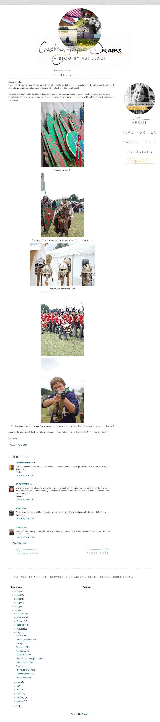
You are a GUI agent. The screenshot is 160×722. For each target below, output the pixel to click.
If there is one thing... (25, 662)
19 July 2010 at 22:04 (25, 537)
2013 (16, 599)
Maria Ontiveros (23, 463)
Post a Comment (19, 543)
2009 (16, 706)
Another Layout (22, 651)
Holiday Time (21, 636)
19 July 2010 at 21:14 (25, 518)
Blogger (85, 714)
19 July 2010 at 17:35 (25, 475)
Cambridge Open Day (25, 674)
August (20, 629)
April (19, 690)
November (21, 617)
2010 (16, 610)
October (20, 621)
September (22, 625)
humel (18, 508)
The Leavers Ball (23, 677)
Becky (18, 527)
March (20, 693)
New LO (19, 666)
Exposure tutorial (23, 655)
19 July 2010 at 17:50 (25, 500)
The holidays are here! (25, 670)
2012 (16, 603)
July (19, 632)
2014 (16, 595)
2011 (16, 606)
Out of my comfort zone (26, 640)
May (19, 686)
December (21, 614)
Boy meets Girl (22, 647)
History (19, 643)
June (19, 682)
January (20, 701)
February (21, 697)
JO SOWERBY (22, 484)
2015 (16, 591)
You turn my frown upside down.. (30, 658)
